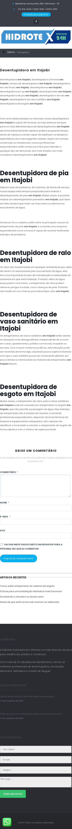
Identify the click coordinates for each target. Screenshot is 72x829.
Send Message (12, 793)
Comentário (9, 472)
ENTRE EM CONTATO (36, 14)
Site (2, 530)
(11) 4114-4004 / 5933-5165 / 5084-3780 (37, 9)
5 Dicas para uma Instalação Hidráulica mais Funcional (31, 591)
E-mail (5, 516)
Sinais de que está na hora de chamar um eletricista (29, 602)
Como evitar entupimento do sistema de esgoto (27, 586)
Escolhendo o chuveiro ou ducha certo (22, 596)
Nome (4, 502)
